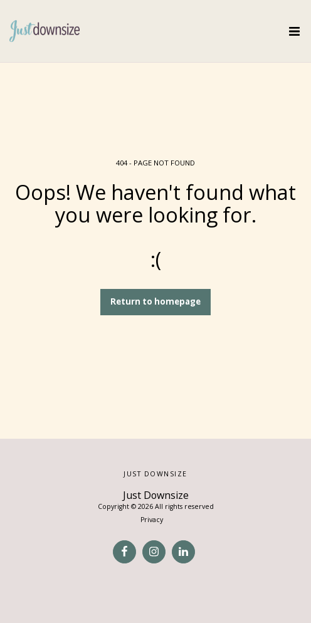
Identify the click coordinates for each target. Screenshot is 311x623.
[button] (294, 31)
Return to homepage (155, 301)
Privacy (151, 519)
